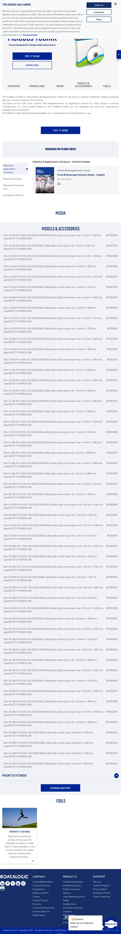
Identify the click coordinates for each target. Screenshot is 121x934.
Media (60, 86)
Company (39, 876)
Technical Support (101, 885)
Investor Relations (41, 911)
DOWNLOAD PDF (60, 787)
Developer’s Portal (101, 892)
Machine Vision (69, 904)
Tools (107, 86)
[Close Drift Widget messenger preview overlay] (66, 917)
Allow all (99, 5)
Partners (37, 904)
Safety (66, 900)
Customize (99, 12)
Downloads (32, 65)
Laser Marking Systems (74, 896)
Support (99, 876)
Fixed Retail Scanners (73, 881)
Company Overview (41, 885)
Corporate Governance (43, 907)
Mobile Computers (71, 889)
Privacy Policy (30, 35)
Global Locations (41, 892)
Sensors (67, 892)
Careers (36, 896)
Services (97, 881)
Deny (98, 19)
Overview (14, 86)
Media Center (39, 915)
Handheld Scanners (72, 885)
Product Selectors (101, 896)
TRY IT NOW (32, 56)
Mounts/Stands (14, 775)
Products (70, 876)
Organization (39, 889)
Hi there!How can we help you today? (81, 922)
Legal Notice (60, 930)
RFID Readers (69, 915)
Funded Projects (40, 900)
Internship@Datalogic (43, 881)
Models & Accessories (83, 85)
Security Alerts (100, 889)
